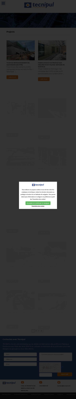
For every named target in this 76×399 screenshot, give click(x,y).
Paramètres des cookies (38, 203)
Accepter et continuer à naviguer (38, 200)
